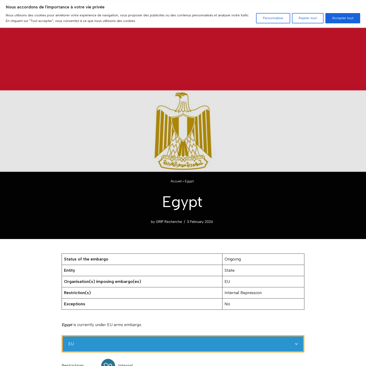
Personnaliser (273, 18)
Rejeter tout (308, 18)
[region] (183, 14)
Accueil (176, 181)
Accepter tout (342, 18)
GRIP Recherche (169, 221)
